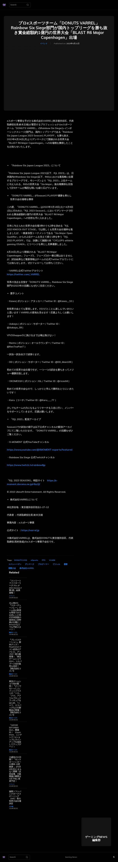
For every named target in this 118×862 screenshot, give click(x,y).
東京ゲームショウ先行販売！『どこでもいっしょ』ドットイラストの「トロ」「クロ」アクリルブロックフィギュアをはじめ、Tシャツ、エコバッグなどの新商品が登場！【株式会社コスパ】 (15, 698)
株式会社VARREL (27, 568)
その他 (11, 806)
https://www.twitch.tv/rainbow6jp (26, 465)
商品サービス (13, 632)
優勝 (65, 564)
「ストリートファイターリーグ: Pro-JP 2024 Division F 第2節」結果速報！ (15, 587)
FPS (43, 560)
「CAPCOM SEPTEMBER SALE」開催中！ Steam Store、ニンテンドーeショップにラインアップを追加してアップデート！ (15, 736)
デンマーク (29, 564)
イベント (43, 43)
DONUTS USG (20, 560)
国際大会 (12, 568)
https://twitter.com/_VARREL (23, 274)
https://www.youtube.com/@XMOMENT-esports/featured (39, 449)
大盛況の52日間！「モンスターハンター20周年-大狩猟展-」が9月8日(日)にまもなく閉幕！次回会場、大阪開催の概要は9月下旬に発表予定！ (15, 769)
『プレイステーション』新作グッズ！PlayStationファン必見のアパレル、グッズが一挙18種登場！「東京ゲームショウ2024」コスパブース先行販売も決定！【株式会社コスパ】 (15, 655)
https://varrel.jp (30, 530)
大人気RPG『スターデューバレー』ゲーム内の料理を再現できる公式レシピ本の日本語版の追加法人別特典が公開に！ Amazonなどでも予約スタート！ (15, 616)
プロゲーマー (43, 564)
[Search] (28, 4)
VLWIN (52, 560)
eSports (34, 560)
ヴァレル (56, 564)
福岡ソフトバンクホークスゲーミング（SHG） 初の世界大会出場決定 (15, 797)
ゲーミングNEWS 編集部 (96, 838)
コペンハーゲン (14, 564)
